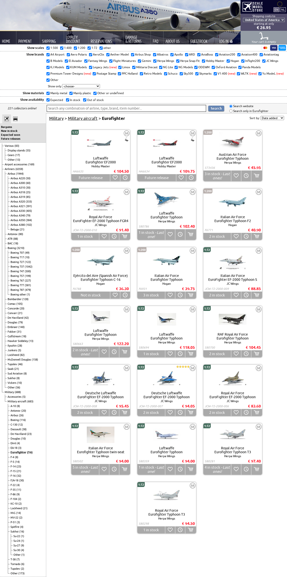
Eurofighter (19, 452)
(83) (16, 145)
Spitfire (15, 526)
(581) (28, 285)
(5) (19, 350)
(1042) (29, 266)
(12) (20, 424)
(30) (28, 187)
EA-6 (14, 443)
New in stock (9, 130)
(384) (29, 220)
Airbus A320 (18, 201)
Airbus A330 (18, 210)
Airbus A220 (18, 178)
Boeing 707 (18, 252)
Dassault (16, 429)
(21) (22, 229)
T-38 (13, 559)
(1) (28, 294)
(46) (20, 364)
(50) (28, 178)
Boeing (12, 248)
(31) (19, 331)
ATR (10, 238)
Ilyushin (12, 345)
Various (9, 145)
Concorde (14, 308)
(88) (15, 238)
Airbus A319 (18, 196)
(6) (22, 564)
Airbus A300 (18, 182)
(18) (15, 243)
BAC (10, 243)
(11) (18, 489)
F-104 (14, 499)
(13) (17, 159)
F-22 (13, 485)
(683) (30, 401)
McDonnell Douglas (20, 359)
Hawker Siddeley (18, 340)
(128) (25, 299)
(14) (17, 461)
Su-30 (17, 550)
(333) (29, 201)
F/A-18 (15, 480)
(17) (17, 155)
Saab (11, 368)
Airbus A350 (18, 220)
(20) (22, 308)
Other (11, 159)
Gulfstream (15, 336)
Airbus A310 (18, 187)
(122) (28, 261)
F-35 (13, 489)
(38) (24, 429)
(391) (29, 206)
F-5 (13, 461)
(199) (28, 275)
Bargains (6, 126)
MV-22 (15, 517)
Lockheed (14, 354)
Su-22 (17, 536)
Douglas (13, 322)
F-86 (13, 494)
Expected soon (10, 134)
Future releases (10, 138)
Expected (56, 100)
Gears (11, 155)
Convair (13, 313)
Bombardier (15, 299)
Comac (12, 303)
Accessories (15, 396)
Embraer (13, 327)
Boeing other (19, 294)
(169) (31, 164)
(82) (22, 354)
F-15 (13, 471)
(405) (29, 210)
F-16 (13, 475)
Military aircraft (17, 401)
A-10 (14, 406)
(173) (21, 573)
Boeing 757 (18, 275)
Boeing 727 (18, 261)
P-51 (14, 522)
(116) (23, 420)
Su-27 (17, 545)
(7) (18, 559)
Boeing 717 (18, 257)
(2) (19, 499)
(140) (21, 327)
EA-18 (14, 447)
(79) (28, 215)
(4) (18, 443)
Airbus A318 (18, 192)
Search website (243, 106)
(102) (29, 224)
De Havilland (16, 317)
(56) (17, 387)
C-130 (14, 424)
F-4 (13, 457)
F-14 (13, 466)
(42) (26, 317)
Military (10, 392)
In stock (74, 100)
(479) (28, 289)
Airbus (12, 173)
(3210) (20, 248)
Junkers (13, 350)
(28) (19, 345)
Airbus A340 (18, 215)
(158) (35, 359)
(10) (27, 257)
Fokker (12, 331)
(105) (19, 303)
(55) (28, 150)
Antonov (13, 234)
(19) (30, 452)
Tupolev (13, 364)
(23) (29, 433)
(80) (20, 234)
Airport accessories (16, 164)
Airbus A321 (18, 206)
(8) (25, 373)
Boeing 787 (18, 289)
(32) (18, 475)
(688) (18, 392)
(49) (27, 252)
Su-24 (17, 540)
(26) (21, 415)
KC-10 (14, 503)
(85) (28, 196)
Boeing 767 (18, 280)
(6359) (19, 169)
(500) (28, 271)
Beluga (15, 229)
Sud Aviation (15, 373)
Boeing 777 (18, 285)
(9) (18, 494)
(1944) (20, 173)
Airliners (10, 169)
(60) (28, 182)
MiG (13, 512)
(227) (28, 280)
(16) (21, 531)
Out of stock (95, 100)
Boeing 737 (18, 266)
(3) (20, 447)
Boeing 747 (18, 271)
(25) (28, 192)
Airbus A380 (18, 224)
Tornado (16, 564)
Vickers (12, 382)
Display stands (17, 150)
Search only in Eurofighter (250, 111)
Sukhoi (12, 378)
